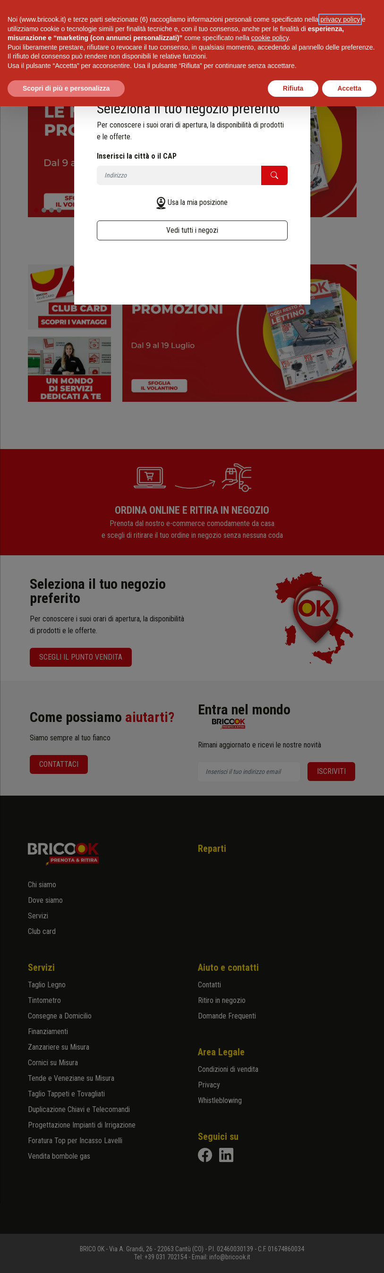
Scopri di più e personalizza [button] (66, 88)
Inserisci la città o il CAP (137, 156)
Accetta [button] (349, 88)
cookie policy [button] (270, 38)
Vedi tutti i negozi (192, 230)
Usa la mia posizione (198, 202)
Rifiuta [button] (293, 88)
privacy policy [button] (340, 19)
